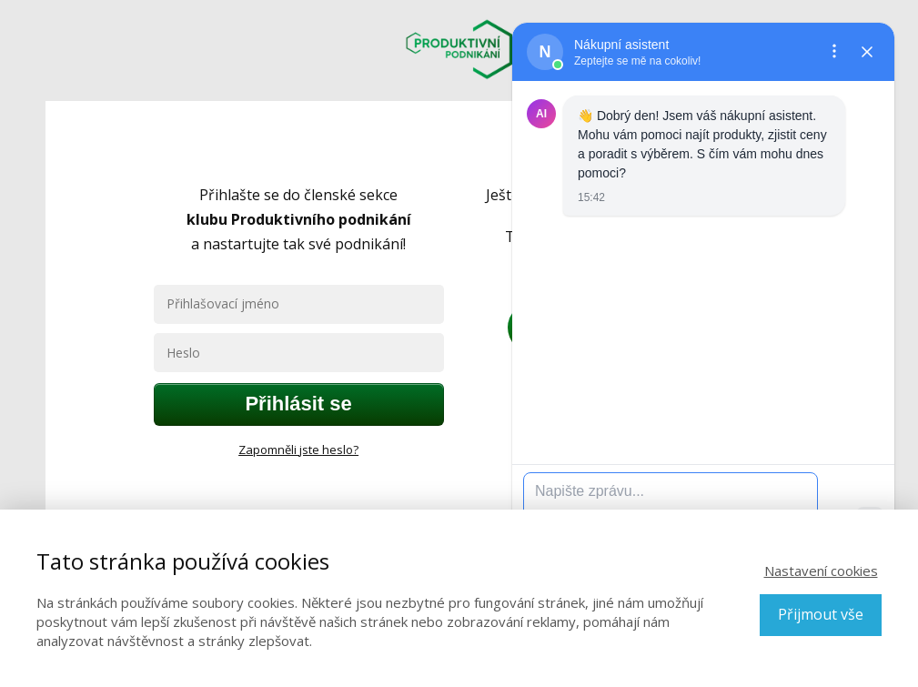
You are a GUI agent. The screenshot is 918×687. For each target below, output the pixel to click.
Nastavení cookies (821, 570)
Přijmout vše (820, 614)
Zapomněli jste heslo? (298, 449)
